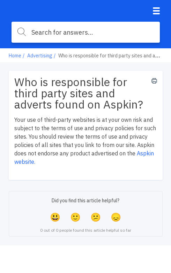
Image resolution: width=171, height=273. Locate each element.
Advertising (39, 55)
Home (15, 55)
